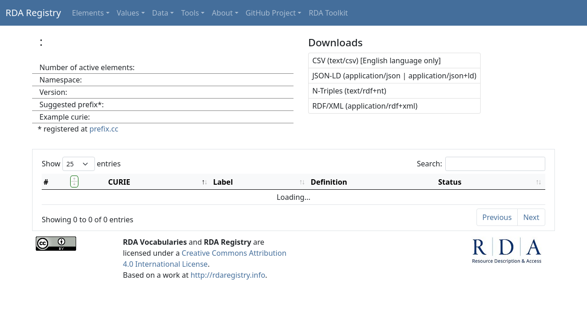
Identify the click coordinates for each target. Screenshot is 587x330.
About (222, 13)
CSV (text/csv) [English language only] (376, 60)
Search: (481, 164)
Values (128, 13)
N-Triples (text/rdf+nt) (349, 91)
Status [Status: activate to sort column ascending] (450, 182)
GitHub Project (271, 13)
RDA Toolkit (328, 13)
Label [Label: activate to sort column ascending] (223, 182)
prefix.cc (103, 129)
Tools (190, 13)
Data (160, 13)
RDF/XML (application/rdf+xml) (364, 106)
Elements (88, 13)
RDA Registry (33, 12)
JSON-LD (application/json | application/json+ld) (394, 76)
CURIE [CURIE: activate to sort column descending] (119, 182)
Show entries (81, 164)
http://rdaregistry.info (227, 275)
